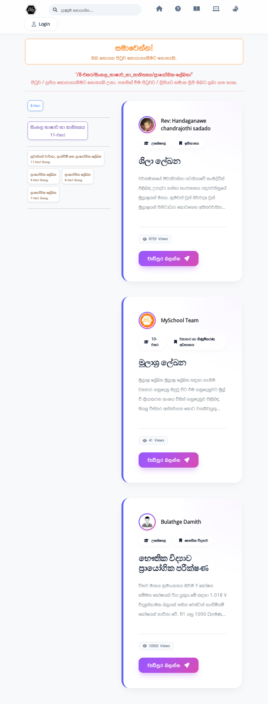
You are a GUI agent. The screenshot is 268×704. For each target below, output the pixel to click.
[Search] (95, 10)
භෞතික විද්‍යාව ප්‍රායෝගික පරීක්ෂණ (173, 563)
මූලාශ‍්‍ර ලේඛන (162, 362)
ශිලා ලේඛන (159, 161)
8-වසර (35, 105)
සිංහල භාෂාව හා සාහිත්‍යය (57, 130)
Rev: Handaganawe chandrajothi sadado (186, 124)
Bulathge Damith (181, 521)
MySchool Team (180, 320)
